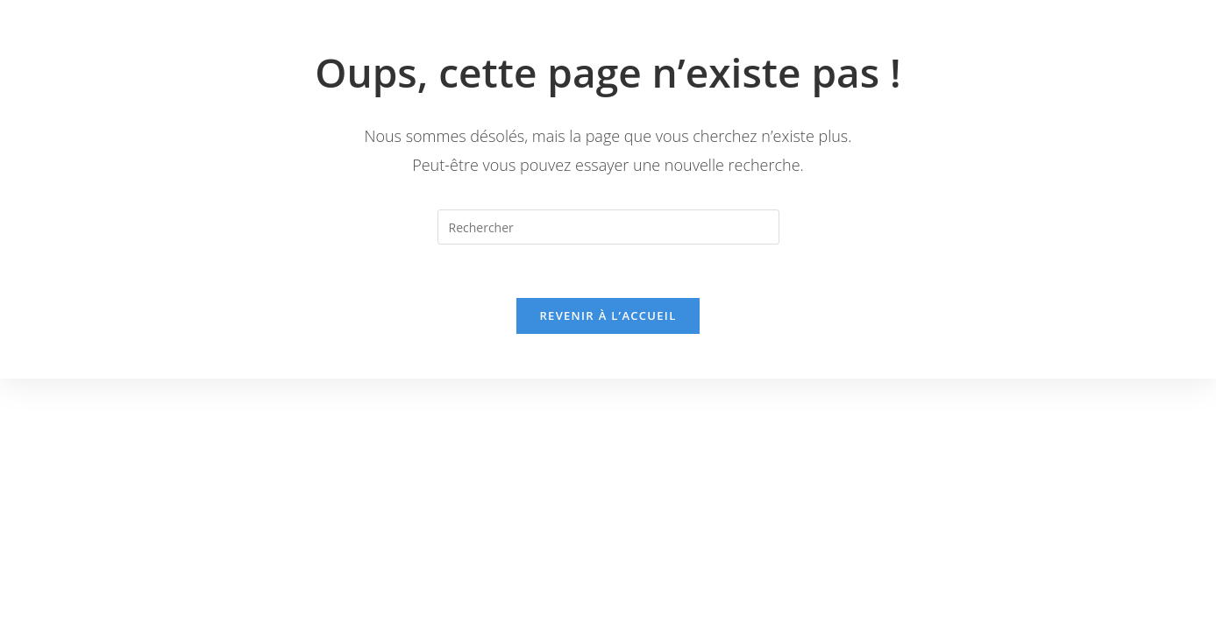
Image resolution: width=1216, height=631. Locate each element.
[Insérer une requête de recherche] (608, 227)
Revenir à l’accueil (607, 315)
